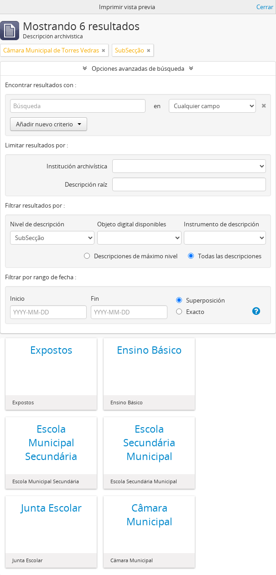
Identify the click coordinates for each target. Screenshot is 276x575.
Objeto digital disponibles (131, 224)
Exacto (190, 312)
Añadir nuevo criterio (48, 124)
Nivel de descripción (37, 224)
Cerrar (264, 7)
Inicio (17, 298)
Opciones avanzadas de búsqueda (138, 68)
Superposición (200, 300)
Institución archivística (77, 166)
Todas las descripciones (224, 256)
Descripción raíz (86, 184)
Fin (95, 298)
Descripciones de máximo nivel (130, 256)
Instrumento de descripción (221, 224)
